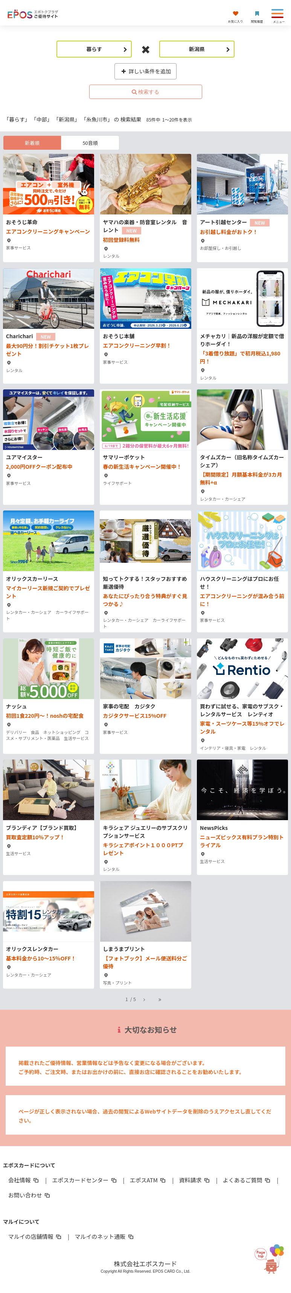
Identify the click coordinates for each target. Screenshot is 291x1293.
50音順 (90, 142)
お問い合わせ (29, 1195)
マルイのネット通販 (104, 1236)
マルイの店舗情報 (35, 1236)
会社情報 (24, 1180)
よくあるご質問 (247, 1180)
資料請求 (194, 1180)
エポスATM (148, 1180)
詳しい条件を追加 (145, 71)
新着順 (32, 142)
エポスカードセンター (84, 1180)
